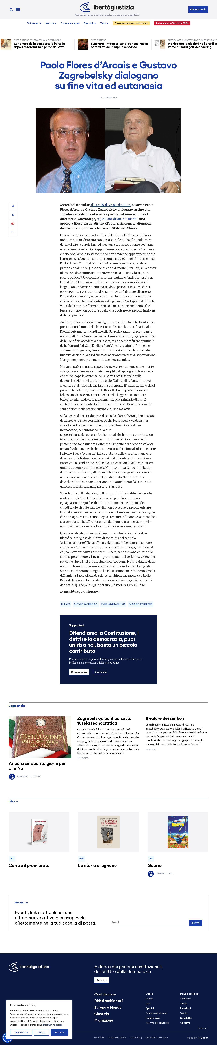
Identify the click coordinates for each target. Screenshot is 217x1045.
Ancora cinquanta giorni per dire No (37, 766)
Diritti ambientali (108, 1001)
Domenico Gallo (160, 874)
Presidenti (185, 1008)
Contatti (185, 1023)
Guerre (155, 866)
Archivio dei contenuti (157, 1023)
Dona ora (101, 980)
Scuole (183, 1013)
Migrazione (103, 1020)
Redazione (18, 776)
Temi (103, 23)
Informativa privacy (117, 1038)
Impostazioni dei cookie (157, 1038)
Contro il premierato (29, 866)
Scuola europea (70, 23)
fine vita (65, 604)
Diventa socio (198, 9)
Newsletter (186, 1018)
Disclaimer (99, 1038)
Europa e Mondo (107, 1007)
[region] (39, 1019)
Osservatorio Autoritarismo (131, 23)
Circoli (149, 994)
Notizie (49, 23)
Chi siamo (32, 23)
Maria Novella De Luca (113, 604)
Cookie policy (135, 1038)
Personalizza (21, 1032)
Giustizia (101, 1014)
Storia (183, 1003)
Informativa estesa (53, 1025)
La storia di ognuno (97, 866)
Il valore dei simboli (165, 718)
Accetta (59, 1032)
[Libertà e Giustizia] (107, 7)
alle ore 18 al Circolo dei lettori (110, 205)
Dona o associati (189, 994)
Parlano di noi (153, 1018)
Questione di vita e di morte (117, 219)
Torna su (203, 1028)
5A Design (197, 1038)
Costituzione (105, 994)
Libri (13, 801)
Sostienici (100, 672)
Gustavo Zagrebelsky (85, 604)
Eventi (149, 998)
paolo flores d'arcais (140, 604)
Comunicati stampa (156, 1013)
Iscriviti (195, 923)
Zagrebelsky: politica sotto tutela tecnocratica (104, 721)
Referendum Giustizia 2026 (172, 23)
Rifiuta (41, 1032)
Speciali (88, 23)
